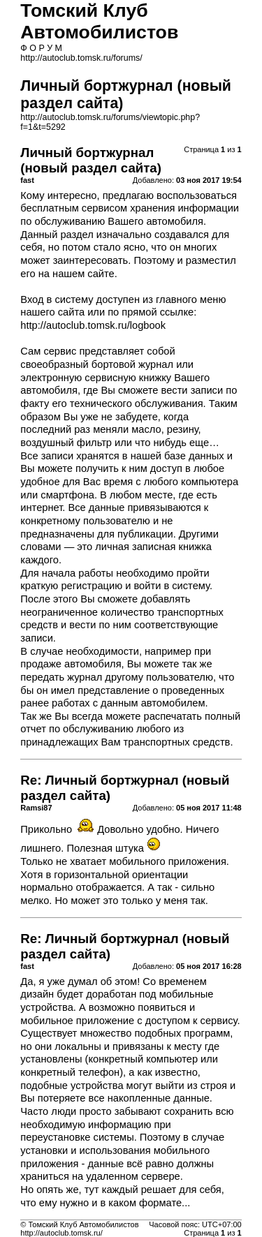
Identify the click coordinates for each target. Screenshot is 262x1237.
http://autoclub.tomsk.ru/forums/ (81, 58)
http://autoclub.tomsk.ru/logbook (93, 325)
